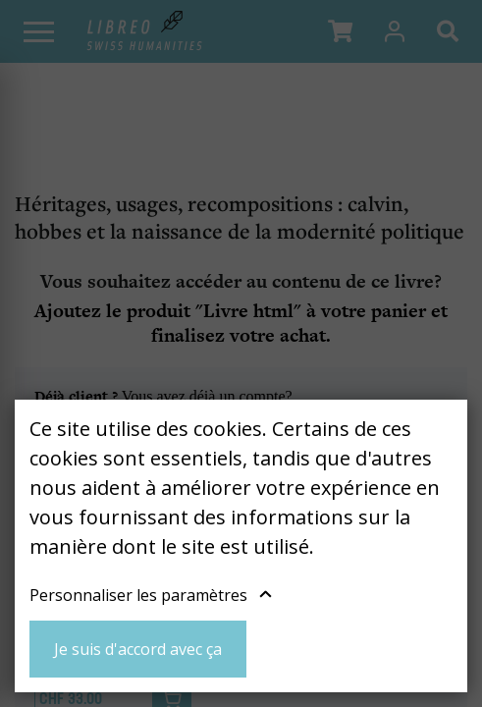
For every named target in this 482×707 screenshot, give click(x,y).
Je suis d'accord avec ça (138, 649)
